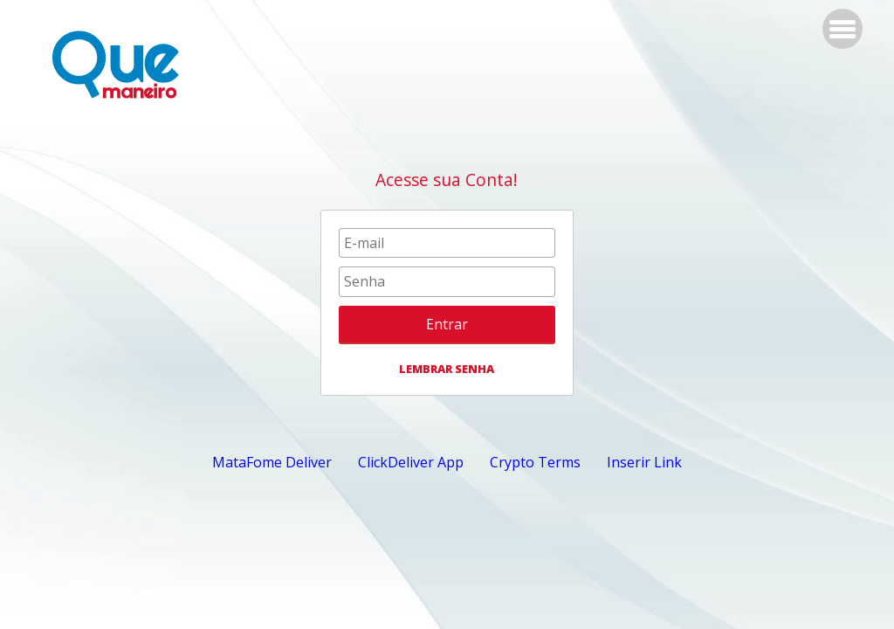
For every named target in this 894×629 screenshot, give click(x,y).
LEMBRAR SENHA (446, 369)
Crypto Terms (535, 462)
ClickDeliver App (411, 462)
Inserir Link (644, 462)
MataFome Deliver (272, 462)
